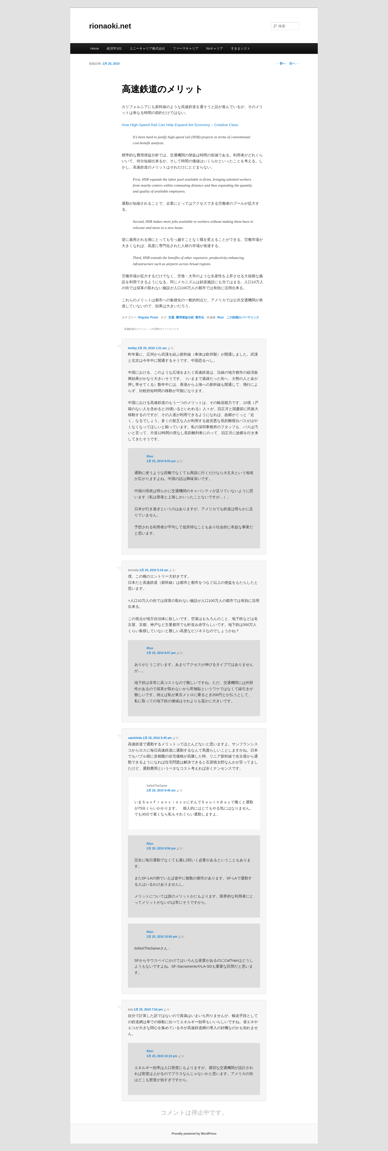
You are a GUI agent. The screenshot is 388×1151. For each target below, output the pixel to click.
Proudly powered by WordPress (193, 1133)
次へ (294, 63)
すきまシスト (240, 48)
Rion (220, 317)
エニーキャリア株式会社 (147, 48)
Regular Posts (148, 317)
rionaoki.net (110, 26)
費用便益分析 (185, 317)
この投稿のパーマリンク (242, 317)
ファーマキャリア (185, 48)
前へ (280, 63)
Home (94, 48)
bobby (132, 348)
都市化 (199, 317)
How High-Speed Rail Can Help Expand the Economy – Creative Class (180, 125)
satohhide (135, 738)
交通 (171, 317)
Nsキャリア (214, 48)
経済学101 (114, 48)
